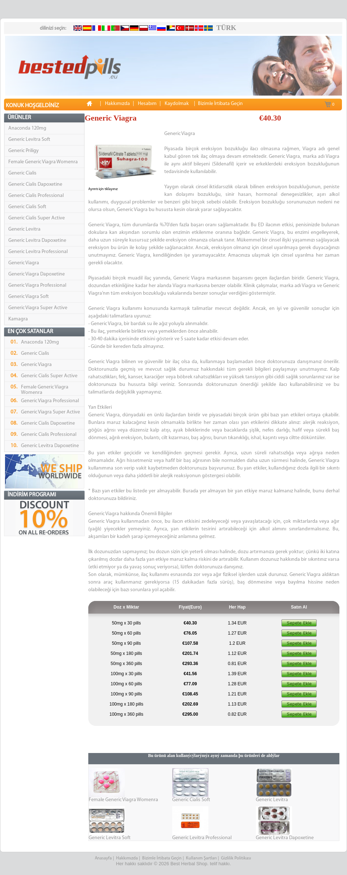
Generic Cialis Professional (36, 195)
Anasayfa (103, 858)
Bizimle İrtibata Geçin (162, 858)
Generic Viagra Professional (37, 285)
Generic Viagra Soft (28, 296)
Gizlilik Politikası (236, 858)
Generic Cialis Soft (27, 207)
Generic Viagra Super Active (37, 308)
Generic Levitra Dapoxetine (37, 240)
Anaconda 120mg (27, 128)
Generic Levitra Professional (38, 251)
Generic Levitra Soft (29, 139)
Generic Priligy (23, 150)
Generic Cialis (22, 173)
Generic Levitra (24, 229)
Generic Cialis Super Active (36, 218)
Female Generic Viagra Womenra (43, 162)
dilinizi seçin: (53, 28)
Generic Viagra (23, 263)
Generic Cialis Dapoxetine (35, 184)
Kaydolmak (177, 103)
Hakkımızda (127, 858)
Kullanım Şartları (201, 858)
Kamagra (18, 319)
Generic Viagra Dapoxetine (36, 274)
